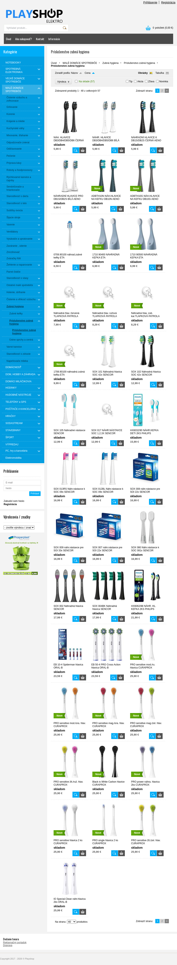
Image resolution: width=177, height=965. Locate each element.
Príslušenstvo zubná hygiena (139, 63)
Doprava (7, 945)
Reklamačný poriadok (14, 942)
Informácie (54, 39)
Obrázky (143, 73)
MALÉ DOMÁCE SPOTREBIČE (80, 63)
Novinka (163, 81)
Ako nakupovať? (23, 39)
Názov (74, 73)
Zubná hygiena (110, 63)
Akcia (140, 81)
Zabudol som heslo (14, 501)
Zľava (151, 81)
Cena (88, 73)
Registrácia (168, 2)
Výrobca (63, 81)
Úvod (8, 39)
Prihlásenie (150, 2)
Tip (130, 81)
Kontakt (40, 39)
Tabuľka (159, 73)
